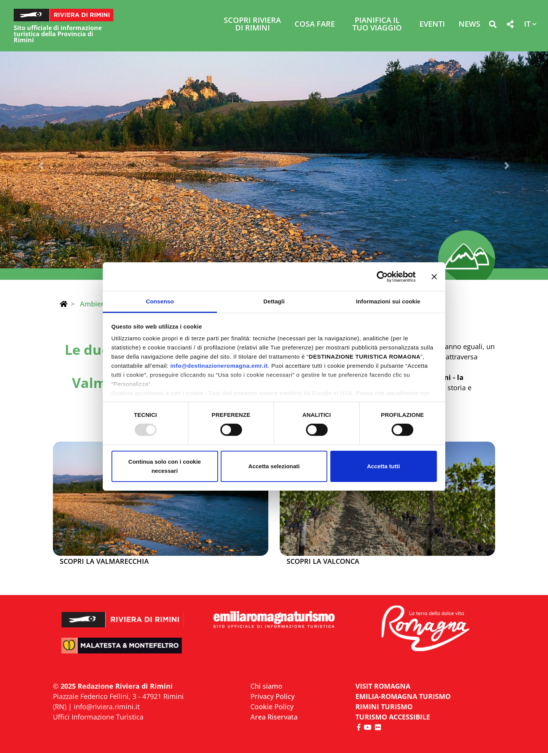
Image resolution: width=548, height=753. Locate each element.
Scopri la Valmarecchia (104, 561)
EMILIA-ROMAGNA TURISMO (403, 696)
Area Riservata (274, 716)
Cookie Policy (271, 706)
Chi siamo (266, 686)
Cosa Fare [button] (315, 24)
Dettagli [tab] (274, 301)
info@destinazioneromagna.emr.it (219, 365)
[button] (492, 26)
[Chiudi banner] (434, 276)
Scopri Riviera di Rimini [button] (252, 24)
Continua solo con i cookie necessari (164, 466)
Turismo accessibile (392, 716)
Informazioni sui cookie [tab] (388, 301)
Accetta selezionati (273, 466)
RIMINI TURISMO (384, 706)
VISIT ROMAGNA (382, 686)
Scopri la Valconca (323, 561)
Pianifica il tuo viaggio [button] (377, 24)
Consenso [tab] (160, 301)
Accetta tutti (383, 466)
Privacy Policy (272, 696)
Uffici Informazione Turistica (98, 716)
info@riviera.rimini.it (107, 706)
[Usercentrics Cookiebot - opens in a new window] (382, 276)
